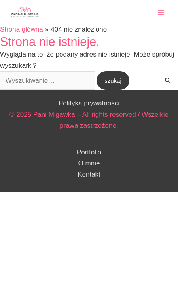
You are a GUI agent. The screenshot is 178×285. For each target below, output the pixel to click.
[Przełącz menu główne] (161, 12)
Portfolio (89, 152)
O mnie (89, 163)
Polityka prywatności (89, 103)
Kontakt (89, 174)
